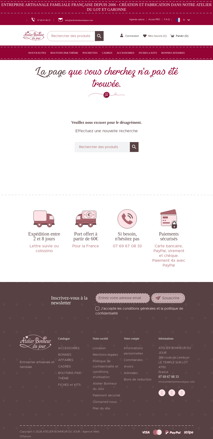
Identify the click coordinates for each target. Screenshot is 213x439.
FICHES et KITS (69, 385)
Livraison (99, 348)
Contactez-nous (105, 402)
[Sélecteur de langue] (183, 20)
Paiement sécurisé (106, 395)
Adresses (131, 373)
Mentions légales (105, 354)
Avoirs (128, 366)
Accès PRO (154, 20)
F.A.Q (167, 20)
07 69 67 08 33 (169, 377)
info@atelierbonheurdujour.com (177, 382)
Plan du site (101, 408)
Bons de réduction (138, 379)
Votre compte (131, 338)
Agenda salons (136, 20)
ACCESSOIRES (69, 348)
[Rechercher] (75, 36)
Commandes (133, 360)
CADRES (64, 366)
